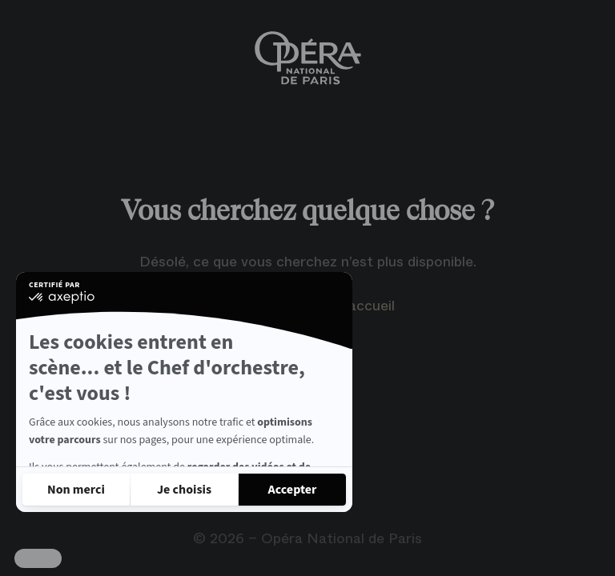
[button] (38, 558)
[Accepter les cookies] (292, 490)
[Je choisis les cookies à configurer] (184, 490)
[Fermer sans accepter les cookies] (76, 490)
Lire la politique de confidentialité (112, 446)
